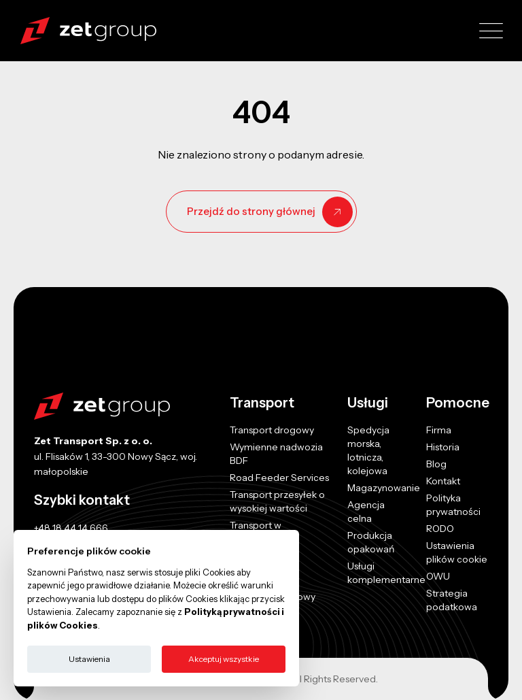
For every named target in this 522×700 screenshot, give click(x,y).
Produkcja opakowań (370, 542)
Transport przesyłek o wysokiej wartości (277, 501)
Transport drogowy (272, 430)
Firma (438, 430)
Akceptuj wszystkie (223, 659)
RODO (440, 528)
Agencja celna (366, 511)
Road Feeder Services (279, 477)
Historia (442, 447)
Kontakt (443, 481)
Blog (436, 464)
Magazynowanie (383, 488)
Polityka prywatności (453, 505)
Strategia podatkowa (451, 600)
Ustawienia (89, 659)
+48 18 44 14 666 (71, 528)
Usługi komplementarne (386, 573)
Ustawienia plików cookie (456, 552)
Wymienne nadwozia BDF (276, 454)
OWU (438, 576)
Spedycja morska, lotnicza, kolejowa (368, 450)
